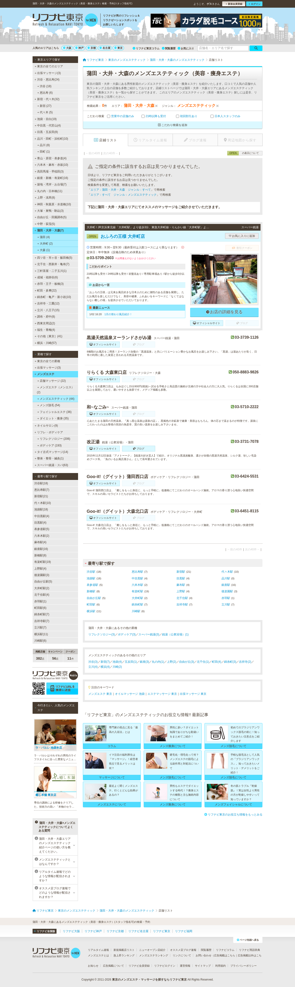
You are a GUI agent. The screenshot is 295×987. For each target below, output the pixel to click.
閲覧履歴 (169, 48)
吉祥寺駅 (182, 604)
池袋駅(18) (41, 509)
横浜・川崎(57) (46, 343)
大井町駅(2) (41, 588)
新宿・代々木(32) (46, 99)
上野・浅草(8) (45, 197)
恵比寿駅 (137, 571)
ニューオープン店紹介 (152, 949)
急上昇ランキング (124, 955)
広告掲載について (113, 965)
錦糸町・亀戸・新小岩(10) (53, 297)
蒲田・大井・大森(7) (48, 230)
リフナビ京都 (115, 931)
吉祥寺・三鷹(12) (47, 303)
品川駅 (225, 578)
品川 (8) (43, 145)
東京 (118, 47)
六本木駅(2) (41, 535)
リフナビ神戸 (93, 931)
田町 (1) (43, 151)
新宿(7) (105, 661)
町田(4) (216, 661)
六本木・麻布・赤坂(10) (51, 164)
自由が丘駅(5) (43, 581)
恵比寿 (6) (45, 92)
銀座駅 (225, 585)
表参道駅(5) (41, 529)
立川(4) (93, 666)
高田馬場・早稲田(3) (49, 171)
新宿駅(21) (41, 496)
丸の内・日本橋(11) (48, 191)
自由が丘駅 (94, 598)
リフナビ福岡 (183, 931)
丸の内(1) (158, 661)
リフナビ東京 (161, 931)
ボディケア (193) (49, 445)
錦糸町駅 (137, 604)
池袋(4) (117, 661)
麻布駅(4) (40, 542)
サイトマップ (203, 965)
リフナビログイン (164, 965)
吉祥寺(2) (245, 661)
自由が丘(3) (186, 661)
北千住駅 (182, 598)
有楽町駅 (137, 591)
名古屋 (105, 47)
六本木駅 (137, 585)
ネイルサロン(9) (46, 425)
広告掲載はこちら (224, 955)
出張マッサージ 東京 (193, 694)
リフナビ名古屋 (138, 931)
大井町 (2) (45, 243)
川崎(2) (117, 666)
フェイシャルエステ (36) (54, 412)
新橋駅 (91, 591)
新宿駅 (180, 571)
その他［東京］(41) (48, 336)
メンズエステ (44, 374)
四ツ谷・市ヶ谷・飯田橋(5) (53, 257)
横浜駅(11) (41, 634)
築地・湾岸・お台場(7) (51, 184)
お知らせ (93, 965)
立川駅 (225, 604)
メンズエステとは (98, 955)
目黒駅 (180, 578)
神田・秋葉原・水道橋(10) (53, 204)
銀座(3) (144, 661)
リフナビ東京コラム (146, 48)
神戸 (79, 47)
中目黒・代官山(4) (48, 125)
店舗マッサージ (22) (51, 380)
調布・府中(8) (45, 316)
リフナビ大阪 (71, 931)
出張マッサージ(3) (48, 73)
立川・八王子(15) (47, 310)
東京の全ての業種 (47, 361)
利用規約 (220, 965)
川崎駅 (136, 611)
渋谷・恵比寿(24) (46, 79)
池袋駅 (91, 578)
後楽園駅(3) (41, 575)
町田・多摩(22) (46, 290)
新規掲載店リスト (124, 949)
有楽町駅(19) (42, 562)
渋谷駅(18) (41, 483)
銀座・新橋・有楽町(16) (51, 178)
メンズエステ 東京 (100, 694)
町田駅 (91, 604)
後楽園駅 (227, 591)
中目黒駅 (137, 578)
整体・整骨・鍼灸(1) (49, 458)
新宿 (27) (44, 106)
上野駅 (180, 591)
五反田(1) (131, 661)
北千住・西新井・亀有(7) (52, 264)
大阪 (67, 47)
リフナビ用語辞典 (249, 949)
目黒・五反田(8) (46, 132)
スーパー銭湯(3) (148, 634)
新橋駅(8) (40, 555)
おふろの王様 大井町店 (116, 236)
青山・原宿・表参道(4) (51, 158)
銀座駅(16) (41, 549)
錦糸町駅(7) (41, 614)
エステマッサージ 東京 (162, 694)
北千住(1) (203, 661)
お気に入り (186, 48)
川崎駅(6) (40, 640)
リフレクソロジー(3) (101, 634)
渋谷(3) (93, 661)
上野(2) (171, 661)
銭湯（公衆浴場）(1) (175, 634)
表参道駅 (92, 585)
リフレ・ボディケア (48, 432)
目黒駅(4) (40, 522)
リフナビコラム (225, 949)
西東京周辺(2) (45, 323)
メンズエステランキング (153, 955)
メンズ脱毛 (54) (48, 405)
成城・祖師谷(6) (46, 277)
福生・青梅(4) (45, 329)
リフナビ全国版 (44, 931)
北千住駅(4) (41, 594)
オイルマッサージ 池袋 (129, 694)
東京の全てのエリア (49, 66)
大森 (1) (43, 250)
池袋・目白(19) (46, 119)
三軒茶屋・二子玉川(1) (51, 271)
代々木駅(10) (42, 503)
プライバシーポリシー (243, 965)
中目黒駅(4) (41, 516)
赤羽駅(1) (40, 601)
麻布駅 (180, 585)
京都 (92, 47)
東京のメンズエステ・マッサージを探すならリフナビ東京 (149, 979)
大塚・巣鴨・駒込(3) (49, 210)
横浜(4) (105, 666)
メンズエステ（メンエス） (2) (55, 390)
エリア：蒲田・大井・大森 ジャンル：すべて (121, 189)
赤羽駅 (225, 598)
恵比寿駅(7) (41, 489)
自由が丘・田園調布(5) (51, 217)
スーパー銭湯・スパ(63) (51, 465)
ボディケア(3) (127, 634)
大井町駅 (137, 598)
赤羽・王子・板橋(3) (49, 283)
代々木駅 (227, 571)
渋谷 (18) (44, 86)
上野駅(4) (40, 568)
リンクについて (182, 955)
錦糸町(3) (230, 661)
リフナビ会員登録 (139, 965)
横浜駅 (91, 611)
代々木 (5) (45, 112)
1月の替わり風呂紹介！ (118, 314)
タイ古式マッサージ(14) (51, 452)
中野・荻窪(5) (45, 224)
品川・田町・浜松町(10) (51, 138)
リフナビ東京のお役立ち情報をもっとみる (233, 814)
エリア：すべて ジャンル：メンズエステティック (124, 194)
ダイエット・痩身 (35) (53, 418)
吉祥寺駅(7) (41, 621)
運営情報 (185, 965)
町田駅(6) (40, 608)
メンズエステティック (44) (55, 398)
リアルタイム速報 (98, 949)
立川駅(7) (40, 627)
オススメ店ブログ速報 (183, 949)
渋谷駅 (91, 571)
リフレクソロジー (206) (53, 438)
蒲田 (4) (43, 237)
